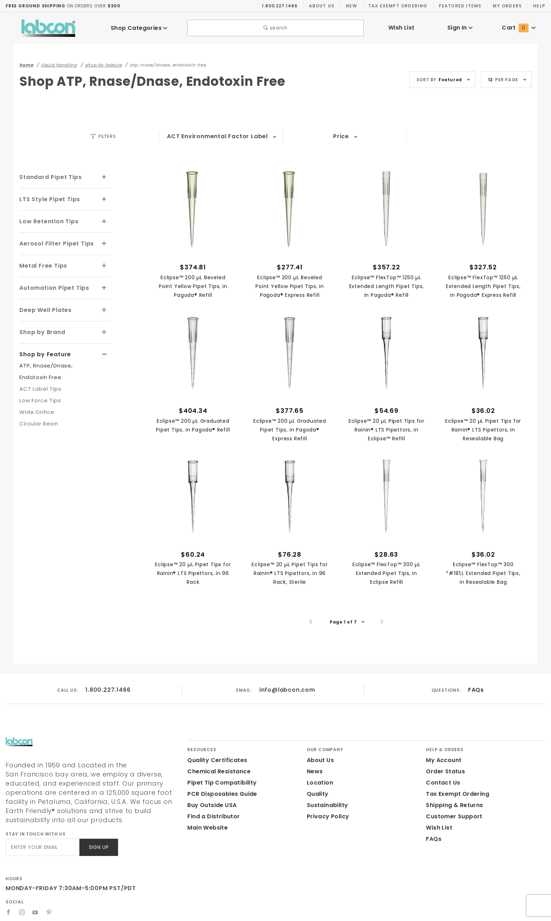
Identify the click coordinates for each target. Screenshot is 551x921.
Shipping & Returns (453, 805)
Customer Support (452, 816)
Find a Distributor (212, 816)
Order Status (444, 771)
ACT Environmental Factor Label (217, 136)
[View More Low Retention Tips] (104, 220)
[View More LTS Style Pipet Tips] (104, 198)
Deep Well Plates (44, 307)
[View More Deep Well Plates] (104, 307)
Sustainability (326, 805)
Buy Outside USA (211, 805)
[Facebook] (9, 903)
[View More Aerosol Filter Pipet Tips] (104, 242)
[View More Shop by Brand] (104, 329)
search (275, 28)
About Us (322, 5)
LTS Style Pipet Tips (48, 199)
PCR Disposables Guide (220, 794)
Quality (317, 794)
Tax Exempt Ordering (397, 5)
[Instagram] (22, 903)
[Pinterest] (49, 903)
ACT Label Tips (39, 385)
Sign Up (98, 838)
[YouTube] (36, 903)
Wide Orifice (35, 408)
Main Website (206, 828)
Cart (518, 28)
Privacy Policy (327, 816)
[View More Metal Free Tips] (104, 264)
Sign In (460, 28)
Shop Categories (139, 28)
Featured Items (459, 5)
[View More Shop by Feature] (104, 351)
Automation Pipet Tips (52, 285)
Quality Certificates (214, 760)
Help (538, 5)
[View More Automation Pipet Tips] (104, 285)
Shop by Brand (41, 329)
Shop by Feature (43, 350)
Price (341, 136)
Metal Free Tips (41, 264)
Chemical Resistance (216, 771)
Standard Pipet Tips (48, 177)
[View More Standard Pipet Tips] (104, 176)
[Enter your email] (42, 838)
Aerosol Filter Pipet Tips (55, 242)
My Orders (506, 5)
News (314, 771)
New (351, 5)
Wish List (401, 28)
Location (319, 783)
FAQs (475, 690)
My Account (442, 760)
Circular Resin (37, 420)
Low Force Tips (39, 396)
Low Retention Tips (47, 220)
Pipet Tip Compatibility (219, 783)
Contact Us (441, 783)
